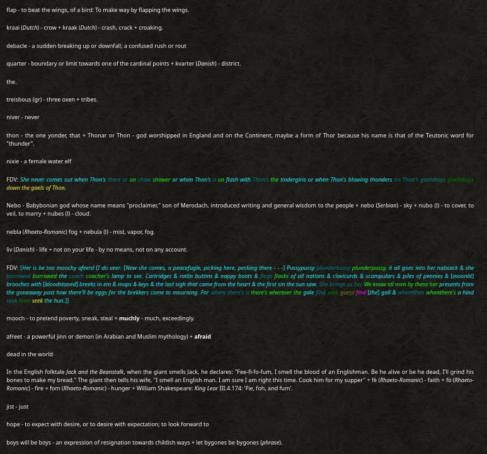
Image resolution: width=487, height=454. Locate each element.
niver (13, 117)
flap (11, 10)
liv (9, 249)
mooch (15, 318)
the (10, 82)
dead (13, 354)
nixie (12, 161)
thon (12, 135)
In (9, 372)
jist (10, 406)
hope (13, 424)
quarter (16, 63)
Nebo (13, 205)
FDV (11, 179)
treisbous (18, 99)
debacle (16, 46)
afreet (14, 336)
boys (12, 442)
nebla (13, 232)
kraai (13, 27)
